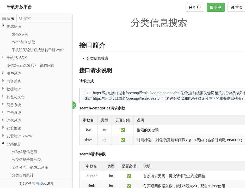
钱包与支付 (16, 97)
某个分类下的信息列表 (30, 167)
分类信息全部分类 (26, 159)
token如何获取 (23, 42)
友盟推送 (14, 128)
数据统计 (14, 89)
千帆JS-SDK (17, 58)
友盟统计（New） (21, 136)
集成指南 (14, 26)
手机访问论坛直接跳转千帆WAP (38, 50)
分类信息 (14, 144)
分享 (216, 7)
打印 (195, 7)
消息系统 (14, 105)
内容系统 (14, 81)
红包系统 (14, 120)
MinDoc (41, 183)
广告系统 (14, 112)
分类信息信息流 (24, 152)
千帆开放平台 (19, 7)
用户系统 (14, 73)
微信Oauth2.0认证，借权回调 (30, 65)
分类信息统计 (23, 175)
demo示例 (20, 34)
